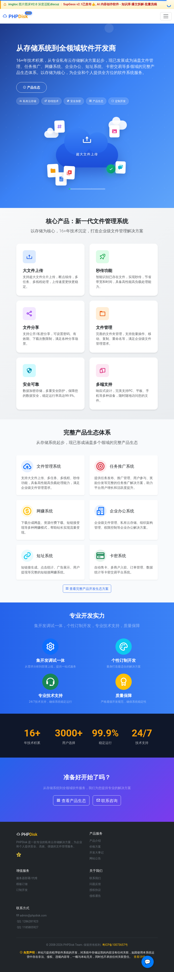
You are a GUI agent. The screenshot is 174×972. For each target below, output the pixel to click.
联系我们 (95, 878)
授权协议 (95, 890)
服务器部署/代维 (26, 878)
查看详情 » (140, 956)
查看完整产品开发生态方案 (87, 588)
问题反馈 (95, 884)
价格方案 (95, 846)
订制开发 (22, 890)
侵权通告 (95, 895)
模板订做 (22, 884)
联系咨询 (106, 800)
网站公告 (95, 858)
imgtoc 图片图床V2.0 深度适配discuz (33, 4)
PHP (15, 15)
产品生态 (31, 87)
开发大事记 (96, 852)
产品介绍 (95, 840)
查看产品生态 (71, 800)
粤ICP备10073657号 (115, 944)
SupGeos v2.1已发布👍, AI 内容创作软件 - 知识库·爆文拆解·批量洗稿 (110, 4)
